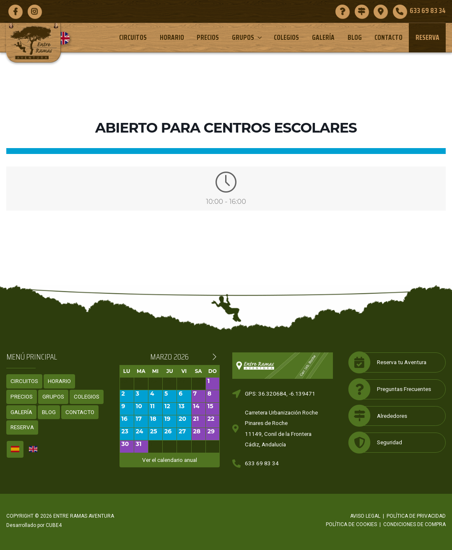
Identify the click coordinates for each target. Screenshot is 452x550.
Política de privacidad (416, 516)
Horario (172, 37)
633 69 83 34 (262, 463)
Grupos (247, 37)
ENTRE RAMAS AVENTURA (83, 516)
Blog (355, 37)
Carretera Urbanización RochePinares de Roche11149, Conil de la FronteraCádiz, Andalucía (281, 428)
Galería (323, 37)
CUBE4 (54, 525)
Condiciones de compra (414, 524)
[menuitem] (66, 38)
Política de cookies (351, 524)
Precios (208, 37)
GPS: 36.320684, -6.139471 (280, 393)
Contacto (388, 37)
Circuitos (133, 37)
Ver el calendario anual (169, 459)
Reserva (427, 37)
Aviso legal (365, 516)
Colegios (286, 37)
